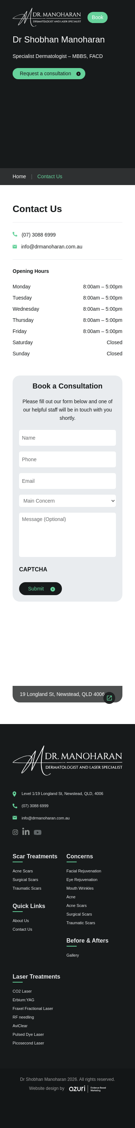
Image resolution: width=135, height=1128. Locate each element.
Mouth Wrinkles (80, 888)
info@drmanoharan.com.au (51, 247)
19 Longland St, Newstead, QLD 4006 (62, 694)
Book (97, 17)
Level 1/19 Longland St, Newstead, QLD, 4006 (62, 793)
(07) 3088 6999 (39, 235)
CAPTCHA (33, 569)
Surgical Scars (25, 879)
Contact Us (22, 929)
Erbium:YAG (23, 1000)
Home (19, 176)
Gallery (73, 955)
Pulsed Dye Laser (28, 1034)
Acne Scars (23, 871)
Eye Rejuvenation (82, 879)
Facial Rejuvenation (84, 871)
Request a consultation (45, 73)
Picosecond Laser (28, 1043)
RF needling (23, 1017)
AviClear (20, 1026)
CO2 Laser (22, 991)
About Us (21, 920)
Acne (71, 897)
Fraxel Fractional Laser (33, 1008)
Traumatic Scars (27, 888)
